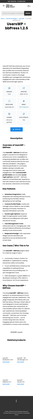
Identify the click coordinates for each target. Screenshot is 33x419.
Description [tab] (16, 138)
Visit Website (23, 107)
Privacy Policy (7, 413)
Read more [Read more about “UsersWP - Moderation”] (6, 362)
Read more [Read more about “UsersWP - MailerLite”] (6, 384)
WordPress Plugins (11, 18)
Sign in (16, 129)
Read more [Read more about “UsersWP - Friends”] (20, 384)
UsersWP (21, 18)
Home (2, 18)
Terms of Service (18, 413)
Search (28, 13)
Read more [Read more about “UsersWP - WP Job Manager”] (20, 362)
